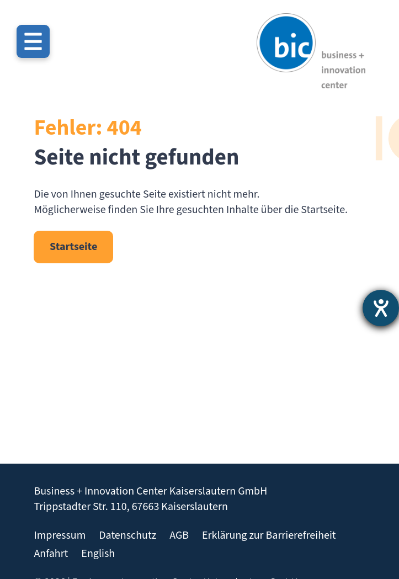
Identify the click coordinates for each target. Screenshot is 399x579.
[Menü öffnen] (33, 41)
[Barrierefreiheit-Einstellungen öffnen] (381, 308)
